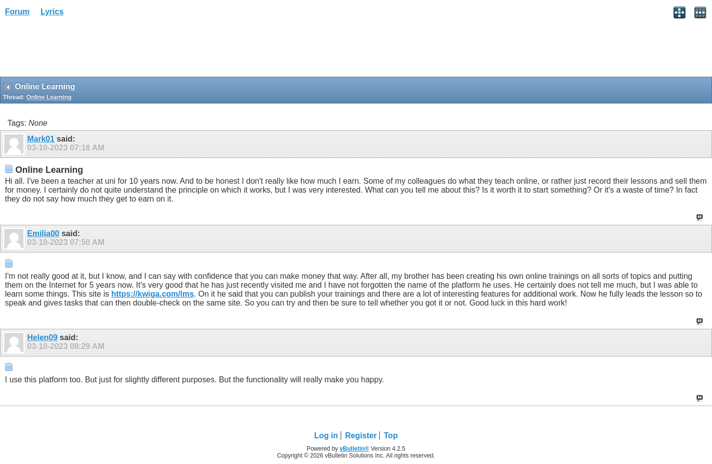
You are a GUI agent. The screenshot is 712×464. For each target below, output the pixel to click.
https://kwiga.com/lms (152, 294)
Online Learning (48, 97)
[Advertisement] (79, 50)
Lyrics (52, 11)
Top (391, 435)
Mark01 (40, 139)
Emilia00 (43, 233)
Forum (17, 11)
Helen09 (42, 337)
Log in (326, 435)
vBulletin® (354, 448)
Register (361, 435)
